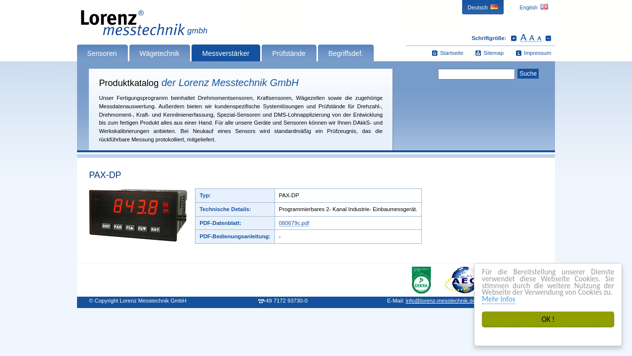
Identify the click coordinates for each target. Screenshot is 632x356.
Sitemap (493, 53)
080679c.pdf (294, 223)
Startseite (451, 53)
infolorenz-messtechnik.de (440, 301)
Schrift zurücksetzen (531, 38)
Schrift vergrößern (513, 38)
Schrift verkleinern (548, 38)
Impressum (537, 53)
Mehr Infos (498, 299)
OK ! (548, 319)
